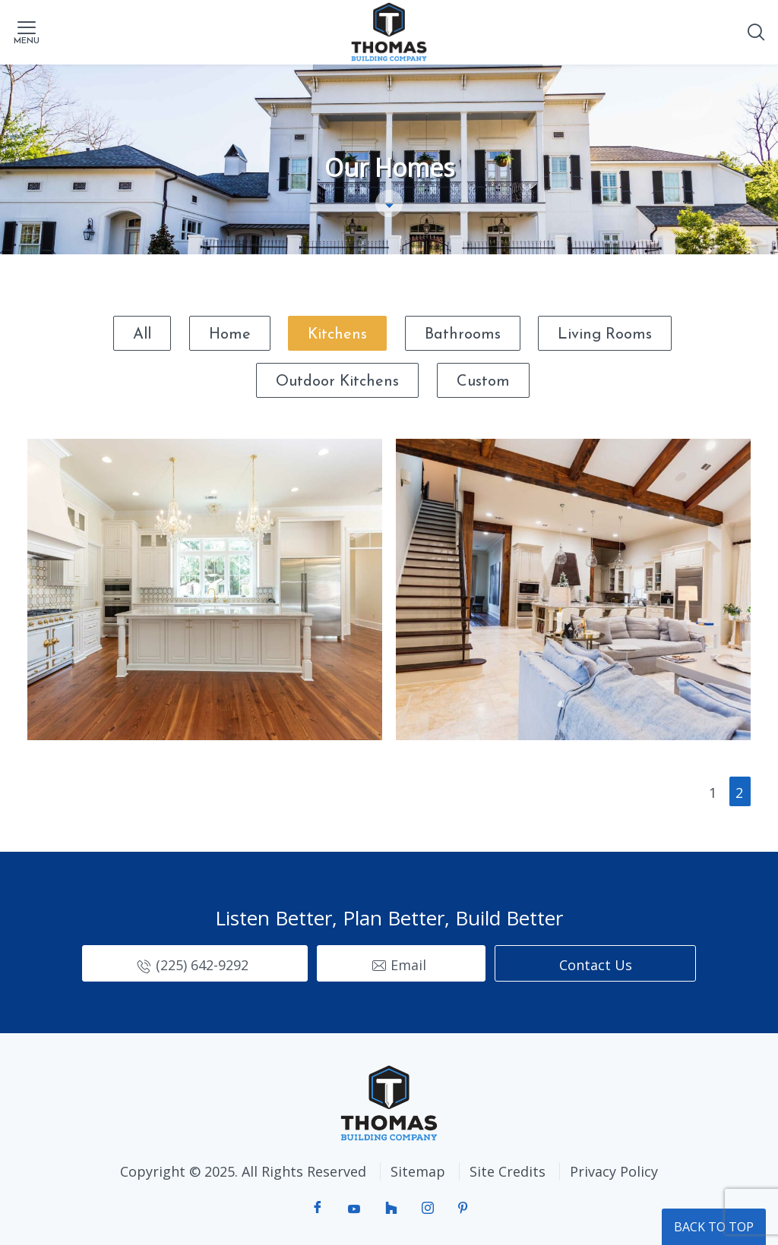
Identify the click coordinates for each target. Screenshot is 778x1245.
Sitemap (418, 1171)
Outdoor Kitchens (337, 381)
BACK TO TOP (714, 1226)
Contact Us (595, 965)
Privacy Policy (614, 1171)
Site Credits (508, 1171)
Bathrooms (463, 334)
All (142, 334)
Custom (483, 381)
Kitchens (337, 334)
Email (408, 965)
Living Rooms (605, 334)
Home (230, 334)
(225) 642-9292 (202, 965)
